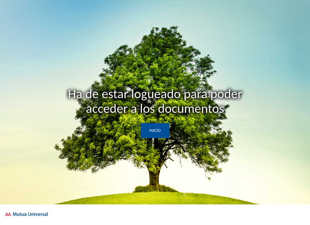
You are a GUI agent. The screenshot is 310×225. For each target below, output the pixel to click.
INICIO (155, 130)
